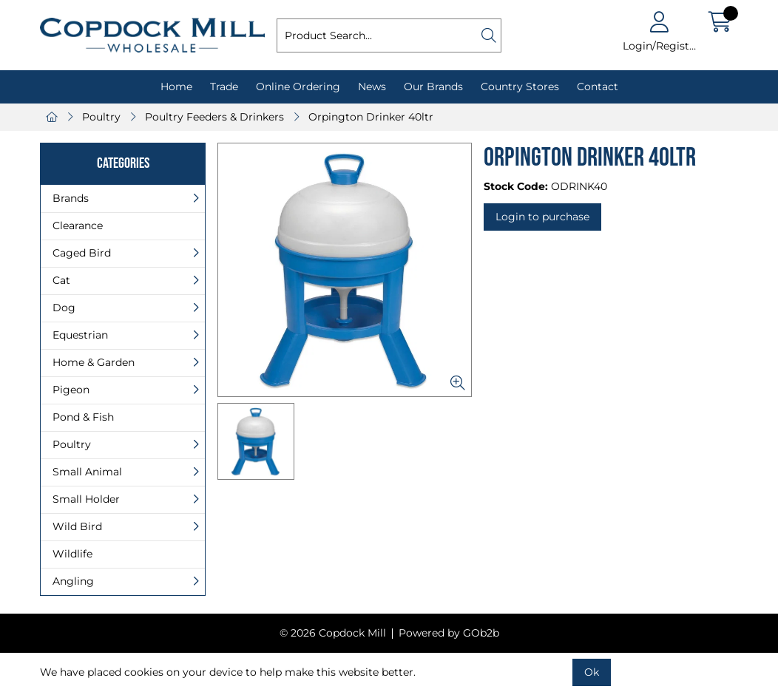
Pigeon (71, 389)
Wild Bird (77, 526)
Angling (73, 581)
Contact (597, 86)
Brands (71, 198)
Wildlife (72, 553)
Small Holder (86, 499)
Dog (64, 307)
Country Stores (520, 86)
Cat (61, 280)
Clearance (78, 225)
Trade (224, 86)
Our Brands (433, 86)
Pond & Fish (83, 417)
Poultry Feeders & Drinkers (214, 116)
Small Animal (87, 471)
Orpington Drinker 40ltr (370, 116)
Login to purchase (542, 216)
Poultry (101, 116)
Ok (591, 672)
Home (176, 86)
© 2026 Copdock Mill (333, 633)
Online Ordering (298, 86)
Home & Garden (94, 362)
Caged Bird (82, 253)
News (372, 86)
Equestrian (80, 335)
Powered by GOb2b (449, 633)
